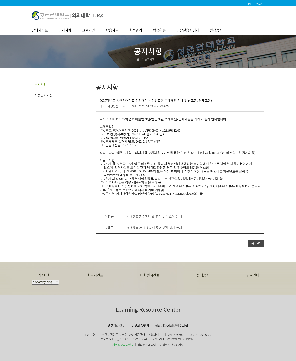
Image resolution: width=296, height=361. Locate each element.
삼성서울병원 (140, 325)
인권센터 (252, 275)
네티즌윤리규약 (146, 345)
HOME (248, 4)
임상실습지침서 (188, 30)
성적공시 (216, 30)
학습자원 (112, 30)
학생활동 (159, 30)
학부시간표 (95, 275)
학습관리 (135, 30)
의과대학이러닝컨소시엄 (171, 325)
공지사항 (64, 30)
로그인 (259, 4)
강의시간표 (40, 30)
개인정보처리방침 (122, 345)
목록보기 (256, 243)
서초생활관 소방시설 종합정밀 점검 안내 (154, 227)
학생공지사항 (44, 95)
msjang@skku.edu (185, 193)
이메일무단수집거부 (172, 345)
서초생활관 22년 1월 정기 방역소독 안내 (154, 216)
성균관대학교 (116, 325)
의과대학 (44, 275)
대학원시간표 (150, 275)
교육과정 (88, 30)
